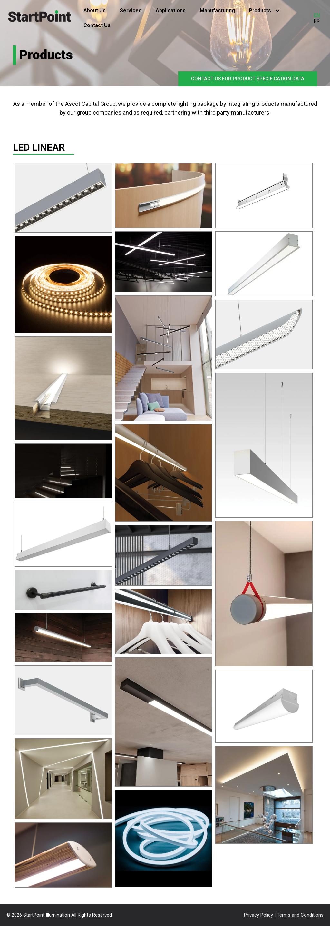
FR (317, 21)
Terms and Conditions (300, 915)
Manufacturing (217, 10)
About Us (94, 10)
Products (264, 10)
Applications (171, 10)
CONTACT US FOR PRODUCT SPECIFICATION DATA (247, 79)
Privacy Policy (259, 915)
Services (130, 10)
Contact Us (97, 25)
